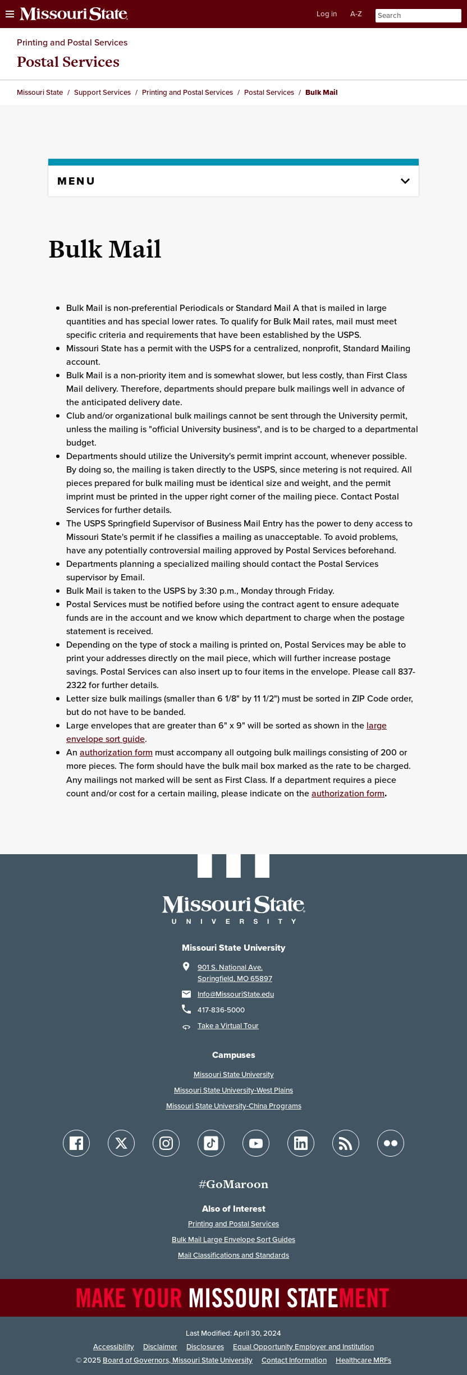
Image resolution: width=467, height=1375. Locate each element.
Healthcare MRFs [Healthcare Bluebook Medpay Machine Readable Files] (363, 1360)
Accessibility (113, 1346)
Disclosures (205, 1346)
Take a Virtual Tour (228, 1025)
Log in (327, 13)
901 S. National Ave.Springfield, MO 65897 (235, 973)
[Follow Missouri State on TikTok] (211, 1143)
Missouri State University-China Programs (233, 1106)
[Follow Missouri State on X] (121, 1143)
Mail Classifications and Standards (233, 1255)
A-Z (356, 13)
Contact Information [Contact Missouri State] (294, 1360)
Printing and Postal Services (72, 42)
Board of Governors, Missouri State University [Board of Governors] (178, 1360)
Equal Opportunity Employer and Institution (303, 1346)
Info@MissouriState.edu (236, 994)
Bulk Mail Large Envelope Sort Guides (233, 1239)
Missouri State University (234, 1074)
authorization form (116, 752)
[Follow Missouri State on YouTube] (255, 1143)
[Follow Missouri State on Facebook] (76, 1143)
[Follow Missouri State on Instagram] (166, 1143)
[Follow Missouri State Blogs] (345, 1143)
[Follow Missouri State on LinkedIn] (300, 1143)
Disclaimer (160, 1346)
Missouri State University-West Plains (233, 1090)
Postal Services (68, 61)
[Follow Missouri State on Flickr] (390, 1143)
